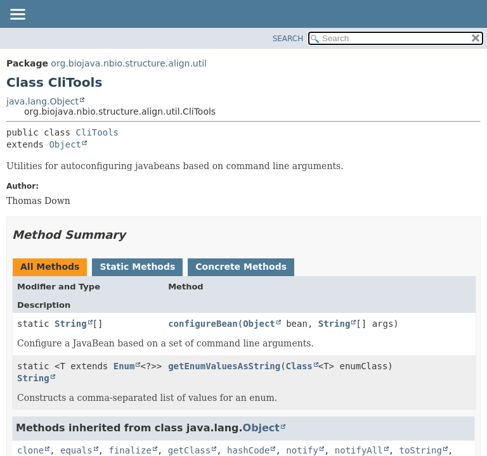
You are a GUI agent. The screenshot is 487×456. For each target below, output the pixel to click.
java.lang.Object (42, 101)
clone (30, 450)
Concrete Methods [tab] (241, 267)
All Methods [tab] (49, 267)
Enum (124, 366)
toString (420, 450)
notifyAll (359, 450)
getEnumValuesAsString (224, 366)
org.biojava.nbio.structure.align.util (129, 63)
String (71, 324)
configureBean (203, 324)
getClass (189, 450)
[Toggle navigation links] (17, 15)
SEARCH (288, 38)
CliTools (97, 132)
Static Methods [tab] (137, 267)
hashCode (248, 450)
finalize (129, 450)
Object (65, 144)
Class (299, 366)
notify (302, 450)
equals (76, 450)
